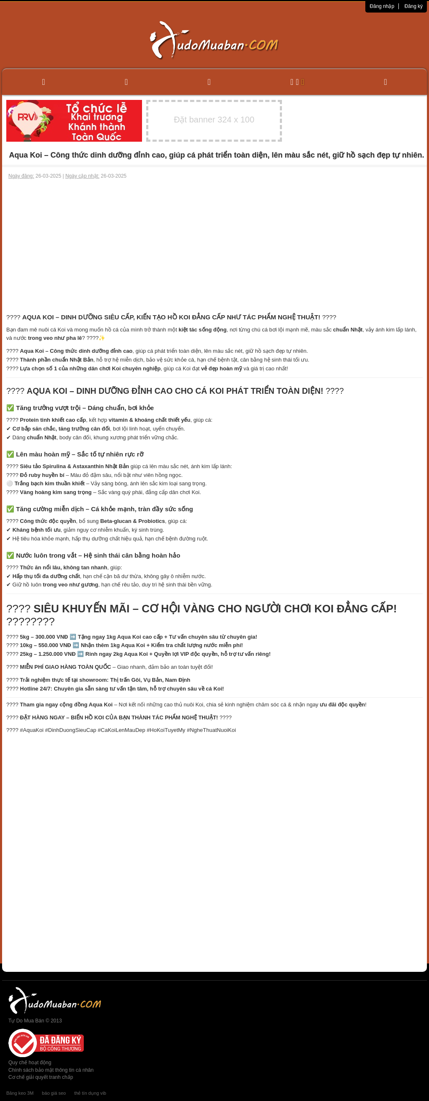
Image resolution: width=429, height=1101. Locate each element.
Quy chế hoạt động (29, 1062)
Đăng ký (413, 6)
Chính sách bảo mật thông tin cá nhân (50, 1070)
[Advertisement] (214, 242)
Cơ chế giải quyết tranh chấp (40, 1077)
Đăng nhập (382, 6)
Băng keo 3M (20, 1093)
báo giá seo (54, 1093)
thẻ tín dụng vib (90, 1093)
